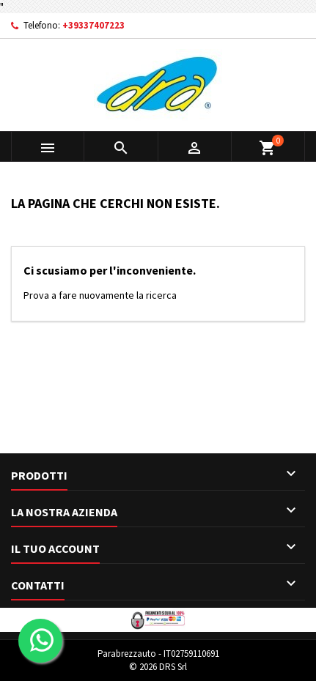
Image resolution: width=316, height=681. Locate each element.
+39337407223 (93, 25)
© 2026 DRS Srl (158, 666)
